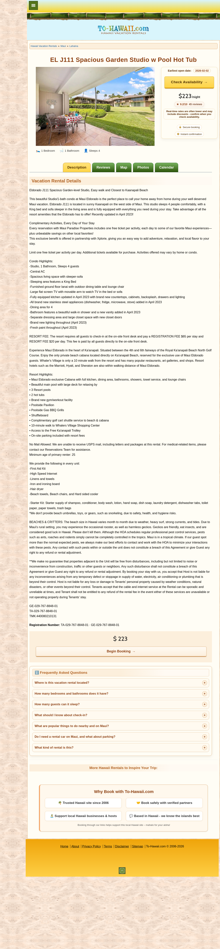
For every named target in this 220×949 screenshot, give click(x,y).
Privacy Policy (103, 867)
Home (76, 867)
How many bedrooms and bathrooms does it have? (95, 709)
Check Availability (193, 82)
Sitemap (149, 867)
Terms (120, 867)
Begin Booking (131, 667)
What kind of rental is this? (77, 763)
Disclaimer (134, 867)
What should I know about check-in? (84, 731)
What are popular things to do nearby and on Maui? (95, 741)
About (87, 867)
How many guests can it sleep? (80, 720)
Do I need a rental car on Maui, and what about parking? (98, 752)
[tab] (89, 158)
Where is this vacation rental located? (85, 698)
